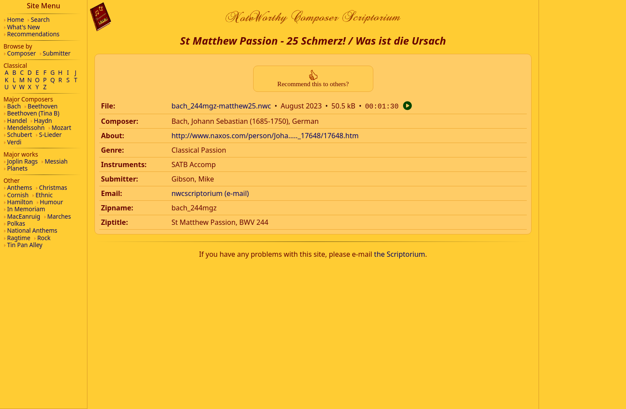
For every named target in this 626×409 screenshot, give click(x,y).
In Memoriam (26, 209)
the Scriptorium (399, 253)
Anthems (19, 187)
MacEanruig (23, 216)
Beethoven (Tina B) (33, 113)
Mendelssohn (26, 127)
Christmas (53, 187)
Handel (17, 120)
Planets (17, 168)
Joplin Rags (22, 161)
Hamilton (20, 202)
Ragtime (18, 238)
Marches (59, 216)
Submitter (57, 53)
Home (15, 19)
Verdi (14, 142)
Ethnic (43, 195)
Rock (43, 238)
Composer (21, 53)
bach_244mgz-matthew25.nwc (221, 106)
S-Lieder (50, 134)
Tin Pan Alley (24, 245)
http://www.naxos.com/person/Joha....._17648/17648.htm (264, 135)
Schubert (19, 134)
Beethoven (42, 106)
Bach (14, 106)
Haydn (43, 120)
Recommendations (33, 34)
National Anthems (32, 230)
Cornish (17, 195)
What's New (23, 27)
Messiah (56, 161)
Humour (51, 202)
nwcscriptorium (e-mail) (210, 192)
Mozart (61, 127)
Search (40, 19)
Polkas (16, 223)
